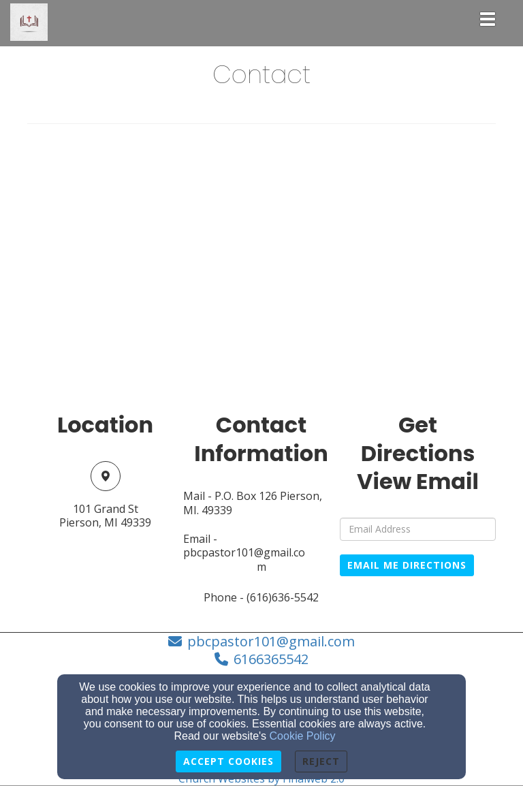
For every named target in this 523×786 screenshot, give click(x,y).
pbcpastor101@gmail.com (271, 641)
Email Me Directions (406, 565)
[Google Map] (261, 274)
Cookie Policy (303, 736)
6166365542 (271, 659)
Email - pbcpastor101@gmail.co (244, 546)
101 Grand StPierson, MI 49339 (105, 516)
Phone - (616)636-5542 (261, 598)
